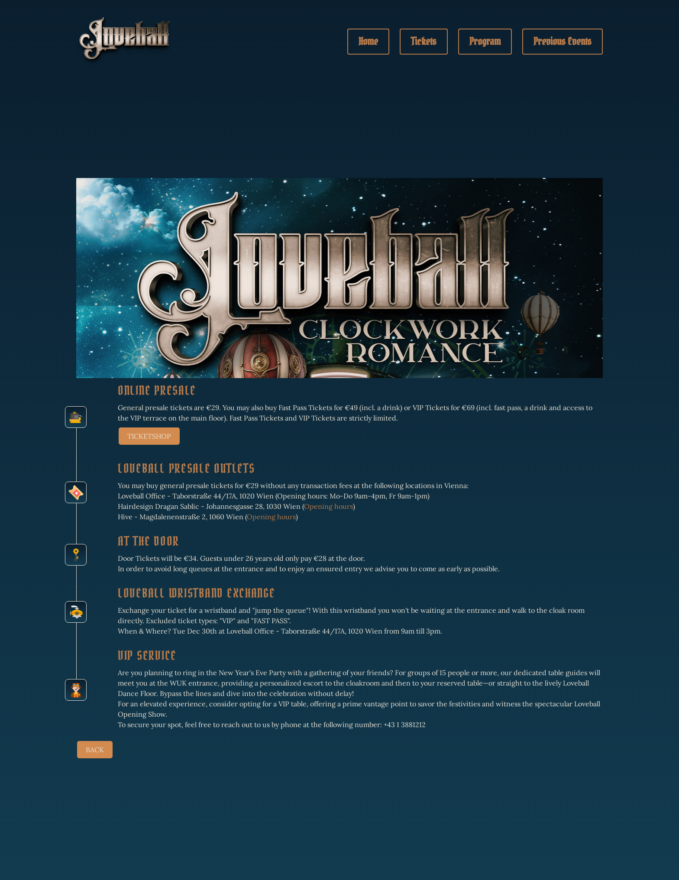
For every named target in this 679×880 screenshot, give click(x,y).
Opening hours (328, 506)
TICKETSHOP (149, 436)
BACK (95, 749)
